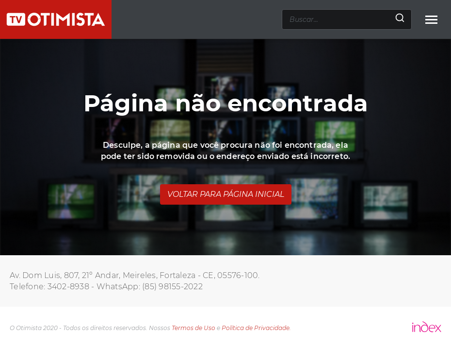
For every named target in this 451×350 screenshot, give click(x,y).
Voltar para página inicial (225, 194)
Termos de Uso (193, 328)
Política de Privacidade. (256, 328)
